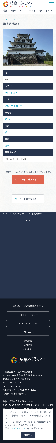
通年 (7, 146)
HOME (6, 214)
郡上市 (19, 106)
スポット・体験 (34, 10)
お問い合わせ (27, 332)
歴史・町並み (11, 93)
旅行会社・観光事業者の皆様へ (28, 306)
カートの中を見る (26, 199)
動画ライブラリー (28, 323)
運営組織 (28, 341)
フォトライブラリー (28, 315)
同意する (28, 435)
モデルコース (17, 10)
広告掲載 (28, 345)
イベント (49, 10)
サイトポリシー (28, 349)
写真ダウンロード (20, 214)
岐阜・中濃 (10, 106)
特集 (5, 10)
